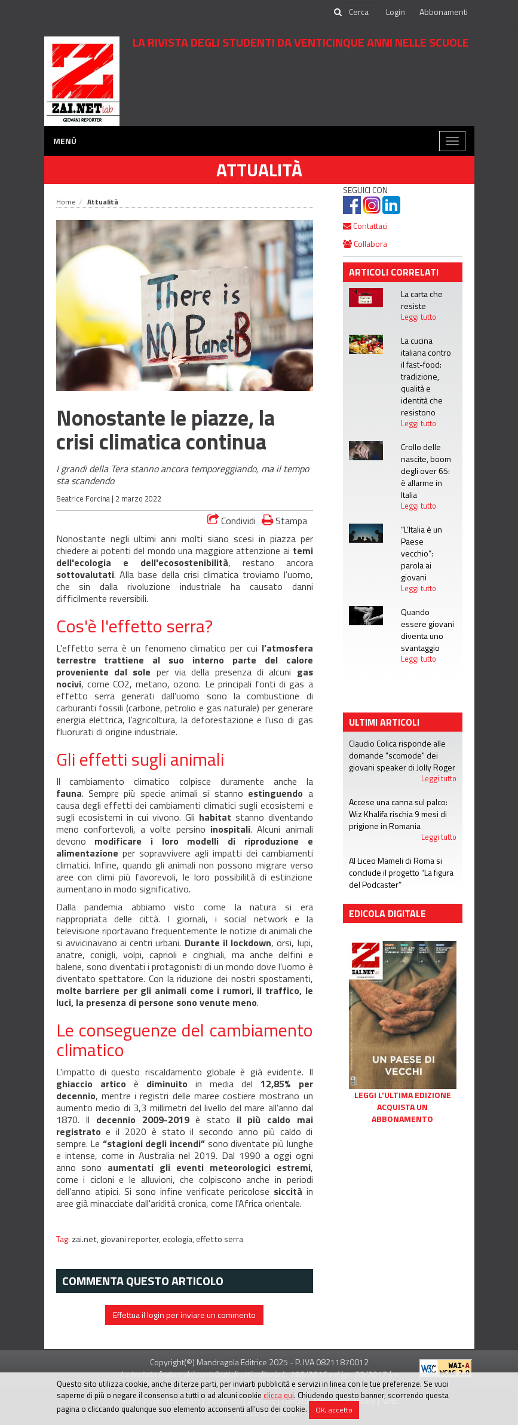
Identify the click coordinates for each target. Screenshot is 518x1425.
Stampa (284, 520)
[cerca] (360, 12)
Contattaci (365, 225)
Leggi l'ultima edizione (402, 1095)
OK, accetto (334, 1409)
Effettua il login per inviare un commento (184, 1314)
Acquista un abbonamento (402, 1113)
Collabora (365, 243)
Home (66, 201)
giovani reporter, (131, 1239)
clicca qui (278, 1395)
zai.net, (86, 1239)
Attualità (259, 170)
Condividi (231, 520)
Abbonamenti (443, 11)
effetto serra (219, 1239)
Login (395, 11)
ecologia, (179, 1239)
